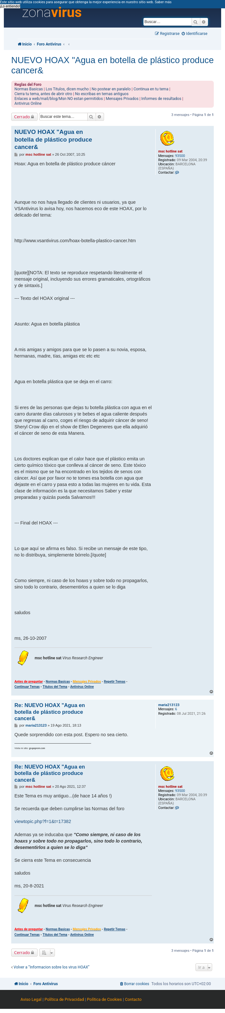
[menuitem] (194, 33)
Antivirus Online (27, 103)
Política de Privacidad (64, 999)
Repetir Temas (114, 681)
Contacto (133, 999)
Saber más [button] (163, 2)
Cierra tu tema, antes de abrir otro (43, 94)
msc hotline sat (170, 151)
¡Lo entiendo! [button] (10, 6)
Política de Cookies (104, 999)
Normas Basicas (28, 89)
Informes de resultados (161, 98)
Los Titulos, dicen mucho (67, 89)
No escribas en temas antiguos (102, 94)
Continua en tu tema (151, 89)
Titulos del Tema (55, 687)
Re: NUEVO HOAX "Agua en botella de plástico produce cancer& (49, 711)
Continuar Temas (27, 687)
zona (52, 12)
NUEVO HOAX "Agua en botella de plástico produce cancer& (112, 65)
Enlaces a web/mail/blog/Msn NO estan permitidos (58, 98)
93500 (180, 156)
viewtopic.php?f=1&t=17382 (42, 821)
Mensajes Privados (122, 98)
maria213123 (168, 705)
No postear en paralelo (111, 89)
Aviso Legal (31, 999)
